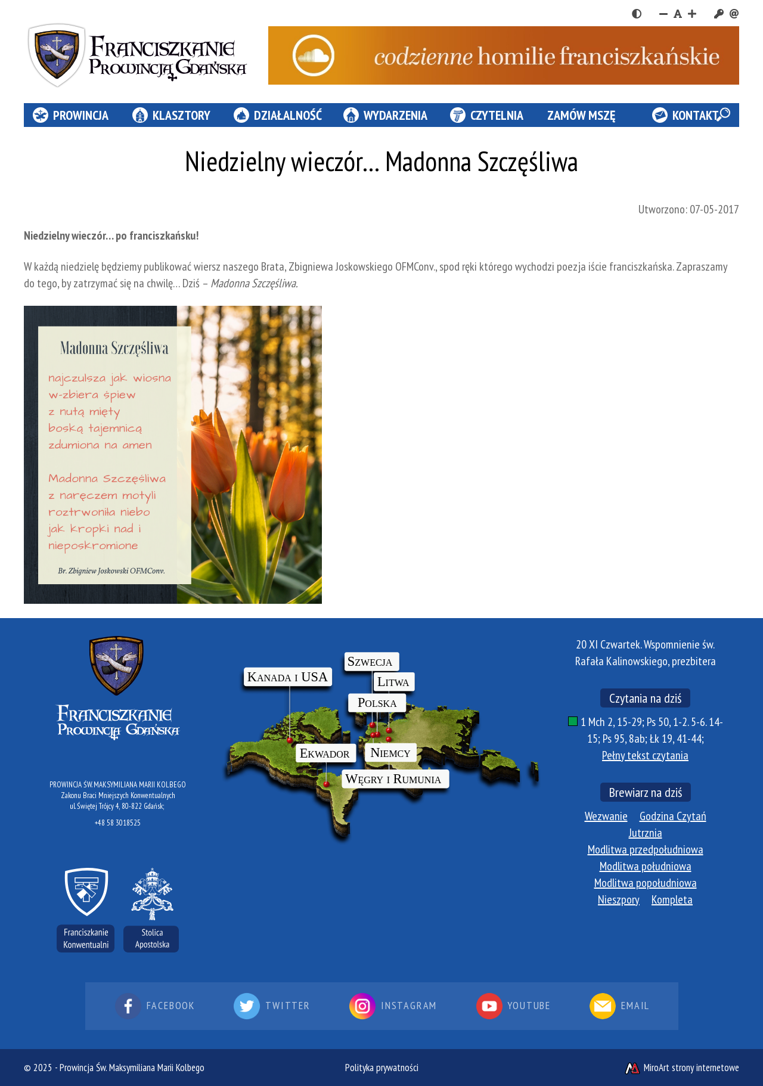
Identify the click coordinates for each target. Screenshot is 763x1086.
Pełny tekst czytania (645, 755)
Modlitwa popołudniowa (645, 882)
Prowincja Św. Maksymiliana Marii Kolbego (132, 1067)
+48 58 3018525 (118, 823)
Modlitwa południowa (645, 866)
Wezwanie (606, 816)
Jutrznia (645, 832)
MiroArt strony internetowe (681, 1067)
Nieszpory (619, 899)
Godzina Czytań (673, 816)
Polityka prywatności (381, 1067)
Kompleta (672, 899)
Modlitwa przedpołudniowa (645, 849)
